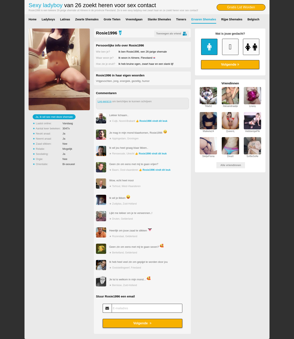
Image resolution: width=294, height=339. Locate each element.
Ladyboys (48, 19)
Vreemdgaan (134, 19)
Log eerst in (104, 101)
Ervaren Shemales (203, 19)
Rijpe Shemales (232, 19)
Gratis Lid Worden (241, 7)
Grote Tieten (112, 19)
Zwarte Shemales (86, 19)
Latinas (65, 19)
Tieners (181, 19)
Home (33, 19)
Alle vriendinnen (230, 165)
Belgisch (253, 19)
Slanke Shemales (159, 19)
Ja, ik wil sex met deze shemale (54, 116)
